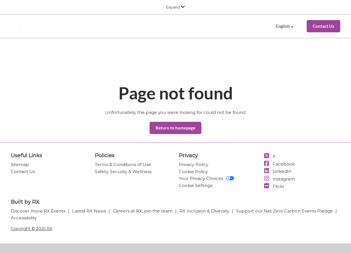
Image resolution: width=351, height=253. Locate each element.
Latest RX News (89, 211)
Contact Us (23, 171)
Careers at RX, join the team (143, 211)
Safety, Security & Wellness (123, 171)
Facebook (279, 164)
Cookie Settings (195, 185)
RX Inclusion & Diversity (204, 211)
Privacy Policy (193, 164)
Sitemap (20, 164)
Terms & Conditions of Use (123, 164)
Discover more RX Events (38, 211)
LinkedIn (277, 171)
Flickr (273, 186)
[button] (323, 26)
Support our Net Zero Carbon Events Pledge (285, 211)
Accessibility (24, 217)
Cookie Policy (193, 171)
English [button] (284, 26)
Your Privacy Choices (206, 178)
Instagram (279, 179)
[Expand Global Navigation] (175, 7)
